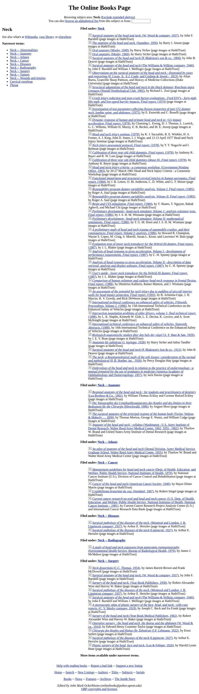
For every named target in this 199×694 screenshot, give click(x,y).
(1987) (136, 253)
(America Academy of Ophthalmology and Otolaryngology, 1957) (141, 371)
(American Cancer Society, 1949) (131, 484)
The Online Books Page (99, 7)
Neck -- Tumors (20, 74)
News (78, 679)
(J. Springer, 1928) (119, 342)
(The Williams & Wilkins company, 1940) (143, 65)
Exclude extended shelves (118, 17)
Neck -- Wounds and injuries (27, 78)
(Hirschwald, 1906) (140, 404)
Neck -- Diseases (20, 64)
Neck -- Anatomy (20, 53)
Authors (103, 672)
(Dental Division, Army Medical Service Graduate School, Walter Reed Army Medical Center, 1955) (141, 450)
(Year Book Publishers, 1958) (129, 582)
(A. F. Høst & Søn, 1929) (143, 335)
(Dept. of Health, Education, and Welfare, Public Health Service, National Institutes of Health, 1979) (142, 471)
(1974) (142, 99)
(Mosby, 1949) (110, 50)
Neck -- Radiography (23, 67)
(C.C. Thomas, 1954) (116, 568)
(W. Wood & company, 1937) (135, 35)
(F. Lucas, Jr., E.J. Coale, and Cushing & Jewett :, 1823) (140, 74)
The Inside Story (125, 679)
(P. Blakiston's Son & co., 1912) (136, 349)
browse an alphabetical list (81, 21)
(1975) (139, 110)
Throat (14, 85)
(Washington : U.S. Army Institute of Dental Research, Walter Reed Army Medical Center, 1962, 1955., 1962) (138, 426)
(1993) (140, 293)
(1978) (116, 134)
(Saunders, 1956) (125, 43)
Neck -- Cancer (19, 60)
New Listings (86, 672)
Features (91, 679)
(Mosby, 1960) (110, 54)
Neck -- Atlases (19, 57)
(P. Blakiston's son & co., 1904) (136, 58)
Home (58, 672)
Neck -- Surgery (20, 71)
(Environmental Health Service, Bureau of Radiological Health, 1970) (133, 549)
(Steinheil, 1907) (123, 491)
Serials (140, 672)
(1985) (143, 189)
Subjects (127, 672)
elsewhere (65, 37)
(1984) (122, 204)
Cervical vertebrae (21, 81)
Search (70, 672)
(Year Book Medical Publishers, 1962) (134, 615)
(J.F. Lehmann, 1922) (135, 630)
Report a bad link (101, 665)
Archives (105, 679)
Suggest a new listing (129, 665)
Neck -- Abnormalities (24, 50)
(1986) (139, 231)
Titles (114, 672)
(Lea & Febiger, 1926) (133, 645)
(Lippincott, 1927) (132, 530)
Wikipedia (31, 37)
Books (68, 679)
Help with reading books (72, 665)
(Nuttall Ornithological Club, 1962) (141, 89)
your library (46, 37)
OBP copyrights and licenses (99, 689)
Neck (101, 28)
